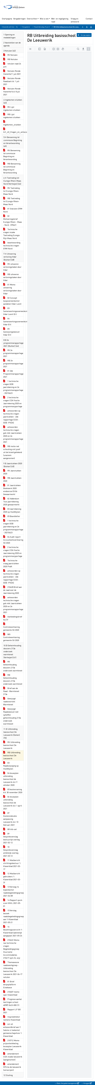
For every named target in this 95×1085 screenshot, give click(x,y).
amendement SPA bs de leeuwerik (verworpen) (12, 1067)
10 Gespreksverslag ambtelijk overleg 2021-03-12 (10, 851)
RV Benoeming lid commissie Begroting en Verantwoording (11, 155)
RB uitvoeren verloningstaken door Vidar (12, 277)
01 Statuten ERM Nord (12, 210)
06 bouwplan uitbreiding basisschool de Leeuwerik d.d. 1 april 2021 (12, 802)
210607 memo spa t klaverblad (11, 993)
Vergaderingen (19, 18)
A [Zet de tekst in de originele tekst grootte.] (82, 27)
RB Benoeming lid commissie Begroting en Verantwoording (11, 168)
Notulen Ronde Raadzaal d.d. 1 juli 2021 (11, 81)
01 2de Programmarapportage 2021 (13, 373)
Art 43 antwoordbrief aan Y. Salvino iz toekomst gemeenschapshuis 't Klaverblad (12, 1030)
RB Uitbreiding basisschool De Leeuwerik (11, 755)
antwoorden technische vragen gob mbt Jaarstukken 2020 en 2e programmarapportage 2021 (13, 434)
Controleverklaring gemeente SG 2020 (11, 627)
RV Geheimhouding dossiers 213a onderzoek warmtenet (12, 666)
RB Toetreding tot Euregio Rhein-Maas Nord (11, 201)
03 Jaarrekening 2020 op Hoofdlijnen (12, 510)
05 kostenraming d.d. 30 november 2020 (12, 791)
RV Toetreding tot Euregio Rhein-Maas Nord (11, 191)
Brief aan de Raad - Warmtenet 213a (11, 691)
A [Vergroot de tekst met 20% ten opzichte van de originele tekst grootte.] (87, 26)
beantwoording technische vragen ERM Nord (11, 245)
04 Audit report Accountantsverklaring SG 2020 (13, 539)
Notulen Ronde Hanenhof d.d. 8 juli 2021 (11, 91)
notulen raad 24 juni (12, 65)
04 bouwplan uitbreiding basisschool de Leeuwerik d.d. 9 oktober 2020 (10, 779)
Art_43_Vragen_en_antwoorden (13, 130)
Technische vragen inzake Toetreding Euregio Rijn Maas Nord (11, 233)
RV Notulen (10, 55)
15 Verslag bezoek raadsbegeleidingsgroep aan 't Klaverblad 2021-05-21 (13, 916)
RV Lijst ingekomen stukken (11, 108)
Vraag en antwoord (75, 20)
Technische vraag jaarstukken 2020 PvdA (11, 563)
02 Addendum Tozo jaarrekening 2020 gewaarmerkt (11, 501)
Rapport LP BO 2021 (12, 1011)
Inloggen (87, 1083)
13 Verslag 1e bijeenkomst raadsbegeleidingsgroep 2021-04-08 (13, 891)
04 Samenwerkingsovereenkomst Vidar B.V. (13, 321)
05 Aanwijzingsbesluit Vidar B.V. (11, 331)
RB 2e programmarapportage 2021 (13, 363)
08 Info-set (10, 829)
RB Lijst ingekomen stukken (11, 116)
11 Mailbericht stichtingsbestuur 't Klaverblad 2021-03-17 (12, 864)
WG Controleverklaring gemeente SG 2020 (11, 637)
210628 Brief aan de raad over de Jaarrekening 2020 (12, 590)
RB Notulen (10, 59)
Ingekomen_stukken (12, 123)
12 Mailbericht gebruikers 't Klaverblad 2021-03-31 (12, 878)
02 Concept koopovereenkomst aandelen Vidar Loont (12, 301)
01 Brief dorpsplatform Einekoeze (9, 984)
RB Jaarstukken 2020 (12, 479)
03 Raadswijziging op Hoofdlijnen (11, 765)
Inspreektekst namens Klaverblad (11, 1018)
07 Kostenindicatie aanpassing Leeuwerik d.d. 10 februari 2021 (10, 819)
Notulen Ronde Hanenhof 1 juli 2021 (12, 72)
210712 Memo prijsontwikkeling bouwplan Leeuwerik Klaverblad (12, 1045)
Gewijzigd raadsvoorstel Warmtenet (9, 701)
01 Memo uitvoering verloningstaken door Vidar (12, 289)
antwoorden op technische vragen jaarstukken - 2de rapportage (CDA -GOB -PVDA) (11, 416)
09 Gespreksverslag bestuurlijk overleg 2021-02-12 (11, 838)
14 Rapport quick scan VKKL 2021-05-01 (12, 903)
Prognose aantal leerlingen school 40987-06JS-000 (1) (12, 1002)
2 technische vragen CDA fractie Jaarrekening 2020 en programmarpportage (12, 402)
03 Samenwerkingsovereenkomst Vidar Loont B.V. (13, 311)
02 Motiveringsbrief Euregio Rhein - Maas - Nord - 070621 (12, 220)
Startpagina (7, 18)
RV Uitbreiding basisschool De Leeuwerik (11, 745)
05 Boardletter (11, 516)
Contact (89, 18)
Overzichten (32, 18)
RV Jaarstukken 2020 (12, 472)
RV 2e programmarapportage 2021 (13, 353)
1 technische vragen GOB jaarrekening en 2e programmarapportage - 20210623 (13, 387)
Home (18, 27)
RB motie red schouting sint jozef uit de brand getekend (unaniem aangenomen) (12, 452)
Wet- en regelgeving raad (59, 20)
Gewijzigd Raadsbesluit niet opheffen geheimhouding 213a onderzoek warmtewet (12, 716)
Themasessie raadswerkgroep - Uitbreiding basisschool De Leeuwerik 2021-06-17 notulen (12, 969)
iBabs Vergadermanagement (67, 1083)
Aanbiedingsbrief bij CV (12, 618)
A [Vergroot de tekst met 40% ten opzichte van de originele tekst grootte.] (91, 26)
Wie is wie (44, 18)
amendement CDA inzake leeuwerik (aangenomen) (12, 1056)
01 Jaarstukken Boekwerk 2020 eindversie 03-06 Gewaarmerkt (12, 489)
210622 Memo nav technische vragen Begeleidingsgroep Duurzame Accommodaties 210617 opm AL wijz (11, 949)
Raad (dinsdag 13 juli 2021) (43, 27)
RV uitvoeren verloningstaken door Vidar (12, 267)
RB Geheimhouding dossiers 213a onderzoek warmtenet (12, 679)
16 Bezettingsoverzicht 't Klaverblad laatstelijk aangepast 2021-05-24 (12, 931)
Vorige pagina (84, 35)
